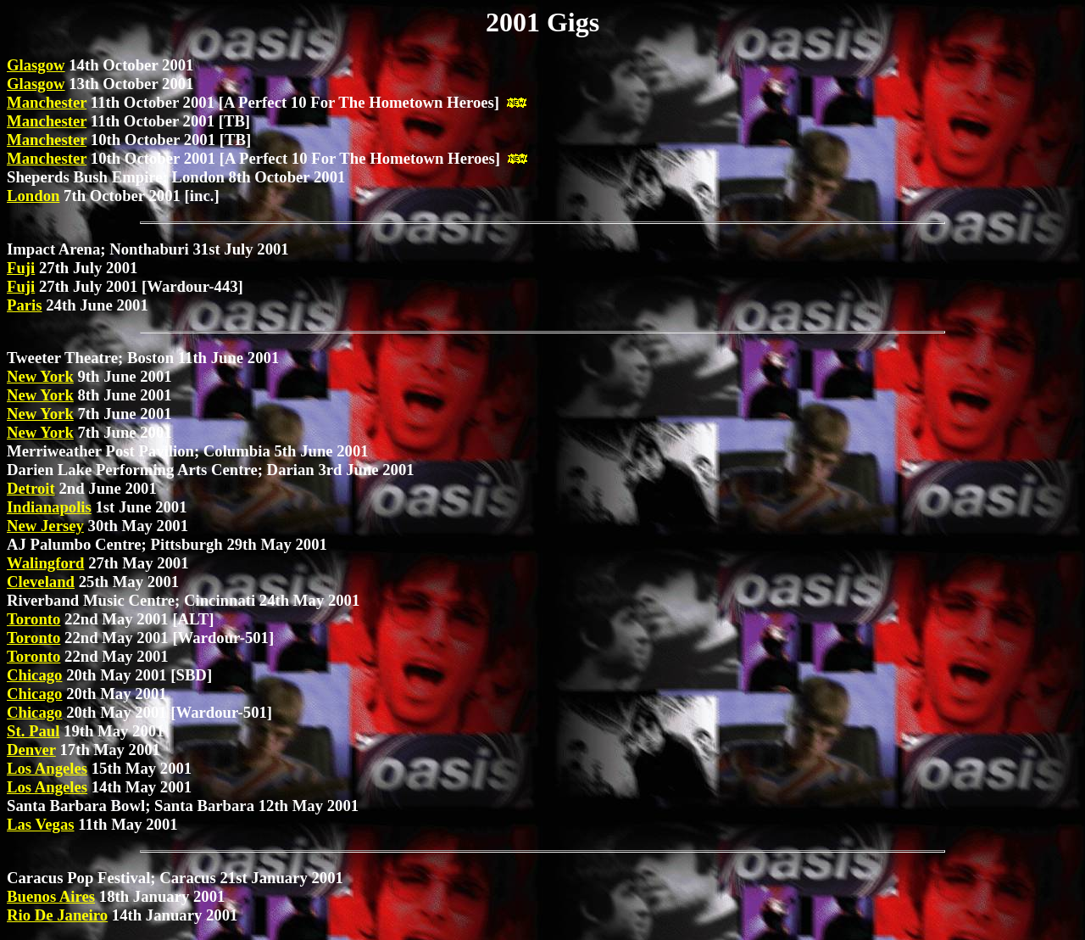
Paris (24, 305)
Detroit (31, 488)
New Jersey (45, 525)
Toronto (33, 619)
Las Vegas (41, 824)
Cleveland (41, 581)
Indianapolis (49, 507)
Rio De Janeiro (57, 915)
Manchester (46, 102)
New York (40, 376)
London (33, 195)
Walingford (45, 563)
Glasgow (36, 65)
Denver (31, 749)
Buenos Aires (51, 896)
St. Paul (33, 731)
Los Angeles (47, 768)
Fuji (21, 268)
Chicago (34, 675)
